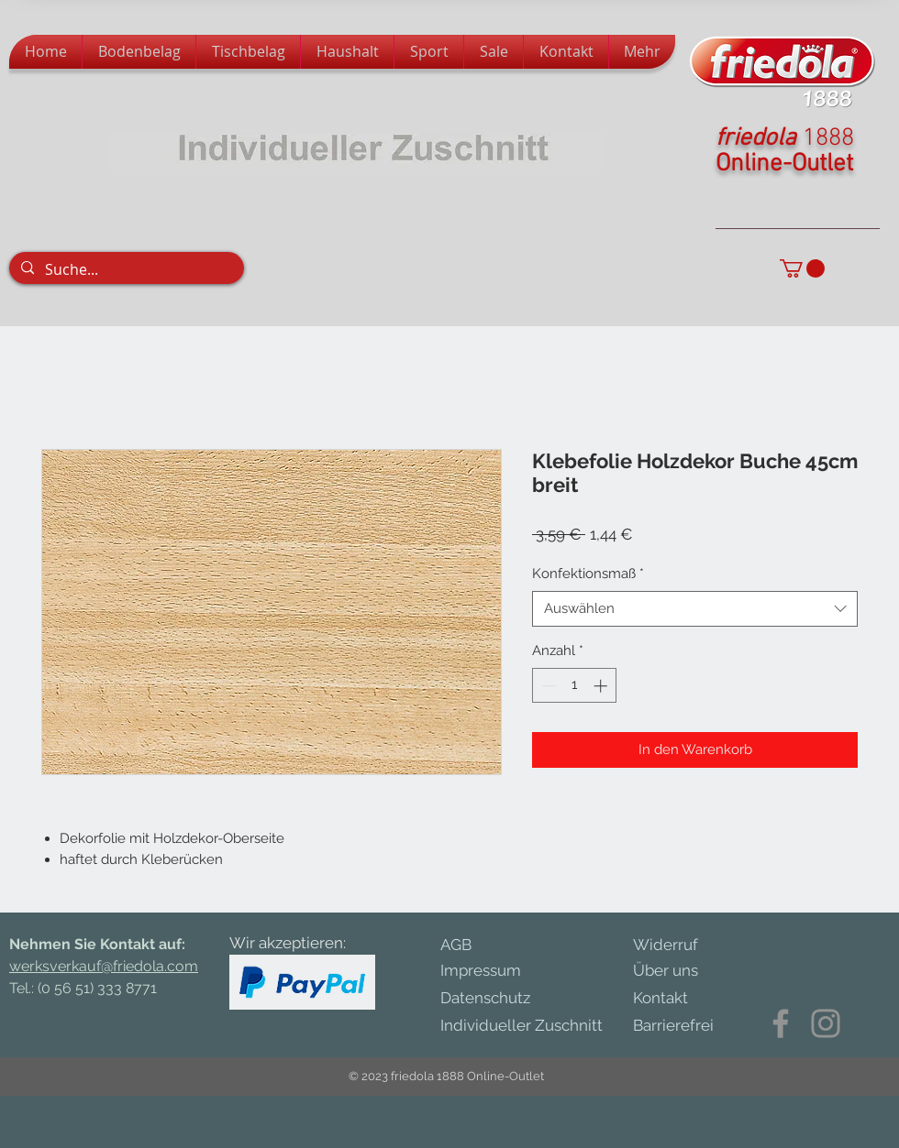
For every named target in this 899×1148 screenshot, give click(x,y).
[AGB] (469, 945)
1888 (828, 138)
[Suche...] (125, 269)
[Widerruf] (679, 945)
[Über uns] (679, 971)
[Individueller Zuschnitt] (530, 1026)
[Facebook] (780, 1023)
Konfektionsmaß (588, 573)
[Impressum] (497, 971)
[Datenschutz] (504, 999)
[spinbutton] (575, 686)
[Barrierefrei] (673, 1026)
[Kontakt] (671, 999)
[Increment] (602, 686)
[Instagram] (825, 1023)
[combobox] (695, 609)
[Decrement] (547, 686)
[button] (802, 268)
